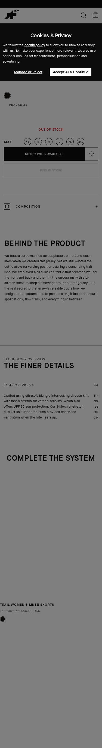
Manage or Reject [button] (28, 72)
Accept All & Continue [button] (70, 72)
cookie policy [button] (34, 45)
